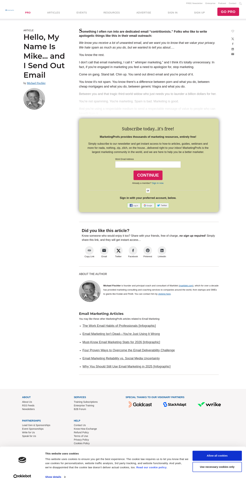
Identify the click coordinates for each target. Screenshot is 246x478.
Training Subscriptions (86, 402)
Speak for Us (29, 436)
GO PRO (228, 12)
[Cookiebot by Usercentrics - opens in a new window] (22, 471)
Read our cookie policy (151, 461)
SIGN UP (199, 13)
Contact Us (80, 425)
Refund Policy (81, 433)
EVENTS (82, 13)
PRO (28, 13)
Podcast (222, 4)
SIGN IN (173, 13)
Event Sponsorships (33, 429)
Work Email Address (124, 160)
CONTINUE (148, 175)
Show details (53, 471)
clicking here (164, 294)
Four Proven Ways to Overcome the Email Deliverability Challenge (128, 351)
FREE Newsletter (194, 4)
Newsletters (28, 409)
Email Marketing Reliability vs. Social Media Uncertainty (121, 359)
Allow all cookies (217, 449)
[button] (134, 205)
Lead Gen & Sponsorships (36, 425)
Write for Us (28, 433)
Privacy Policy (81, 440)
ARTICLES (53, 13)
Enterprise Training (84, 406)
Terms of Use (81, 436)
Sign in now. (158, 183)
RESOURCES (112, 13)
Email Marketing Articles (101, 314)
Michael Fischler (36, 83)
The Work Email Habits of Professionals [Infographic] (119, 326)
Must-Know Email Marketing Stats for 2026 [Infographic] (121, 342)
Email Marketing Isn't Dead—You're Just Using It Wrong (121, 334)
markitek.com (186, 286)
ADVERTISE (143, 13)
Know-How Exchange (85, 429)
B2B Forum (80, 409)
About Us (27, 402)
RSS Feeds (28, 406)
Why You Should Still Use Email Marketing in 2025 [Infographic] (126, 367)
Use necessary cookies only (217, 461)
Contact (232, 4)
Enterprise (210, 4)
